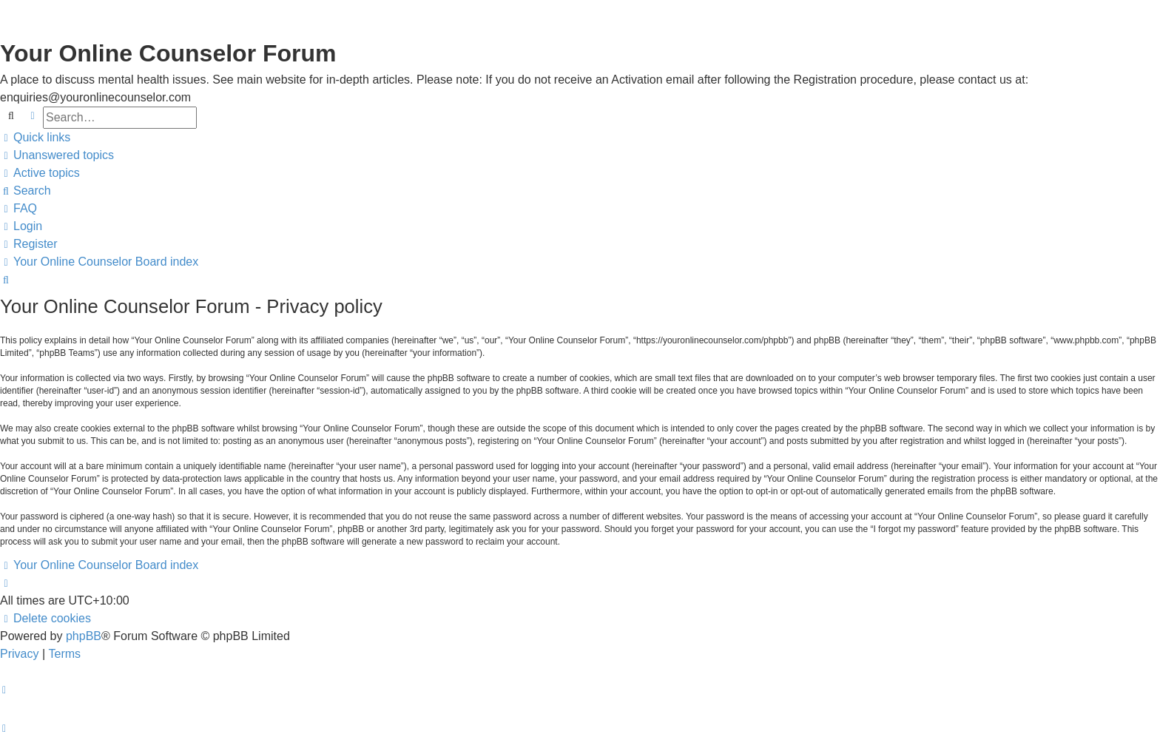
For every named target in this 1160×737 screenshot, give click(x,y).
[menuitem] (57, 155)
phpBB (83, 636)
